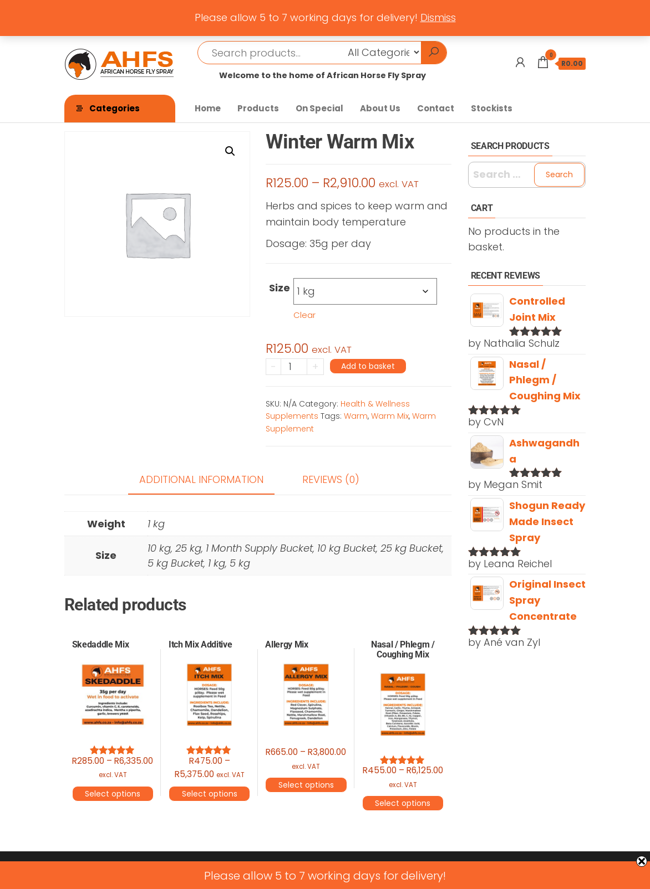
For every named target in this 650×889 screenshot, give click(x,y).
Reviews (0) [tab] (330, 479)
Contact (435, 108)
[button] (230, 151)
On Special (319, 108)
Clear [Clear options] (304, 315)
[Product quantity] (294, 366)
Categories (114, 108)
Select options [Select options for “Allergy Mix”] (306, 784)
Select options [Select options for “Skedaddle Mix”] (112, 793)
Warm (356, 416)
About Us (380, 108)
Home (208, 108)
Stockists (491, 108)
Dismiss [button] (438, 17)
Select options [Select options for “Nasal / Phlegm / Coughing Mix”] (402, 803)
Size (279, 288)
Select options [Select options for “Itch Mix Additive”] (209, 793)
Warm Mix (390, 416)
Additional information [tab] (201, 479)
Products (258, 108)
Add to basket (368, 366)
